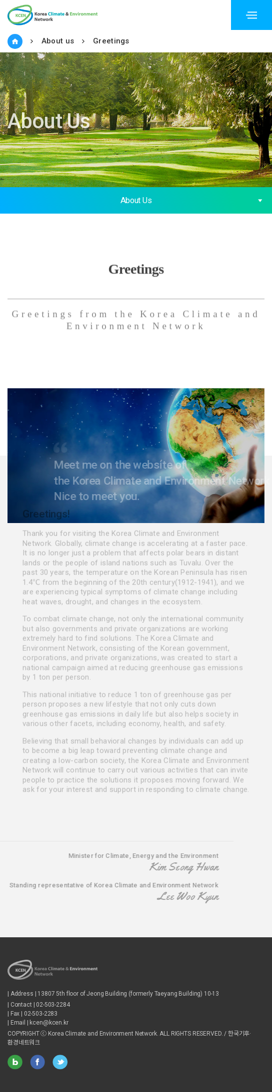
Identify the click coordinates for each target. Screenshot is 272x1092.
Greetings (111, 40)
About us (58, 40)
